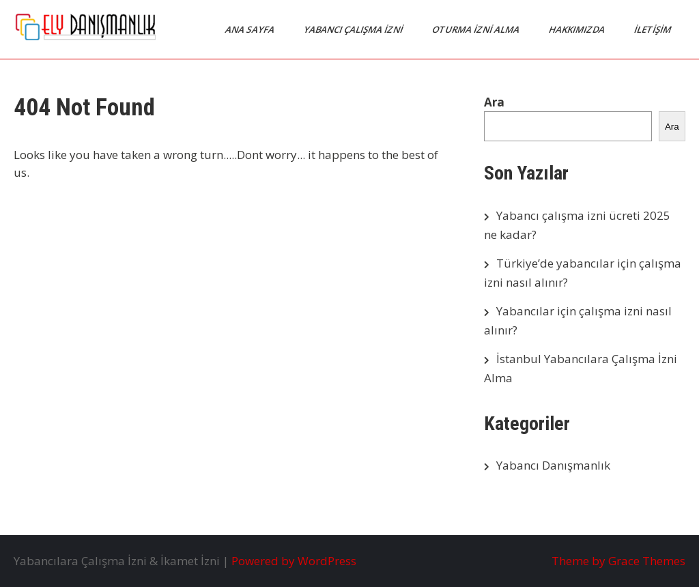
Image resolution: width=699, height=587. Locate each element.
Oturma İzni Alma (477, 29)
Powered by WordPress (293, 561)
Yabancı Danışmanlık (553, 465)
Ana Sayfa (251, 29)
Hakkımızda (577, 29)
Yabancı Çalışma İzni (354, 29)
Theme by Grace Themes (618, 561)
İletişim (653, 29)
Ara (494, 102)
